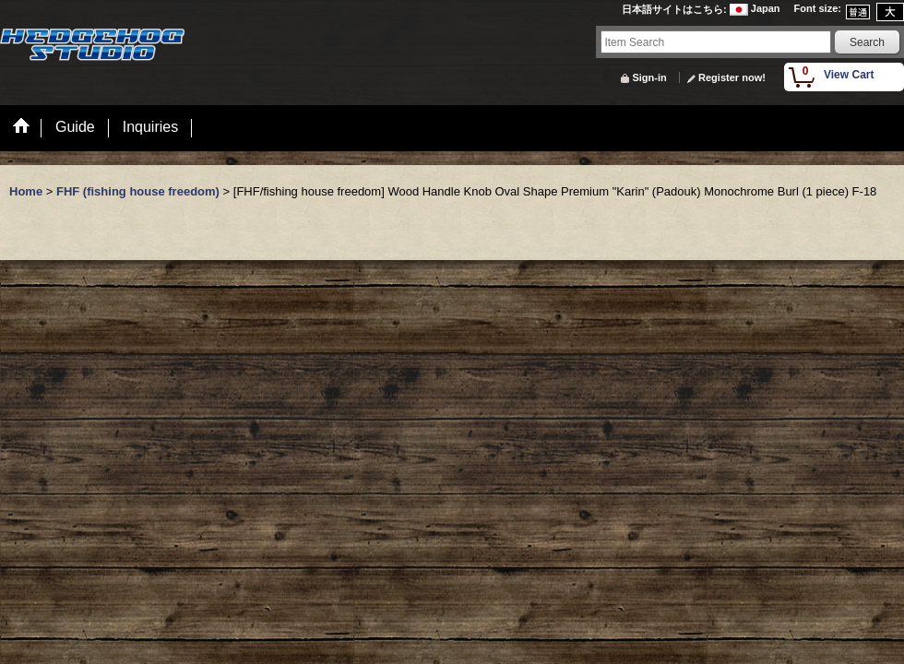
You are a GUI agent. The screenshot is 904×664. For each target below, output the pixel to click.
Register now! (732, 77)
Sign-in (649, 77)
